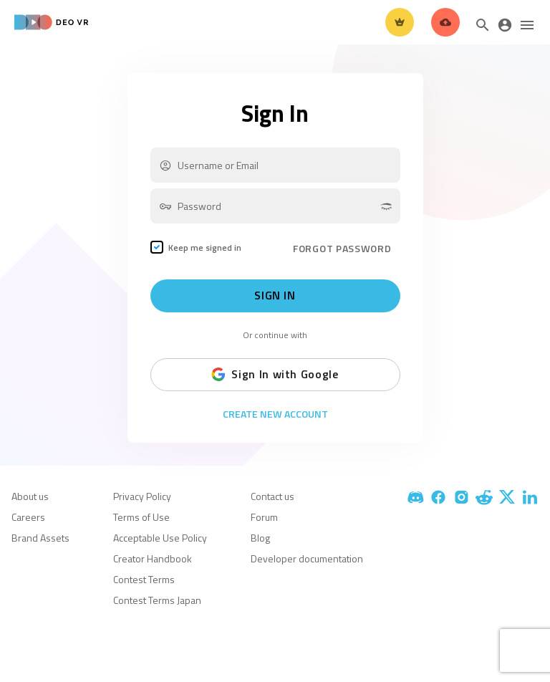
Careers (28, 516)
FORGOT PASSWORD (342, 248)
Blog (260, 537)
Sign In (274, 295)
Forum (264, 516)
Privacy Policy (142, 496)
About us (30, 496)
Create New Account (275, 414)
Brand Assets (40, 537)
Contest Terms (144, 579)
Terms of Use (141, 516)
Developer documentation (307, 558)
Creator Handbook (152, 558)
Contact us (272, 496)
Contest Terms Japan (157, 599)
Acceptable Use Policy (160, 537)
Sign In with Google (274, 374)
